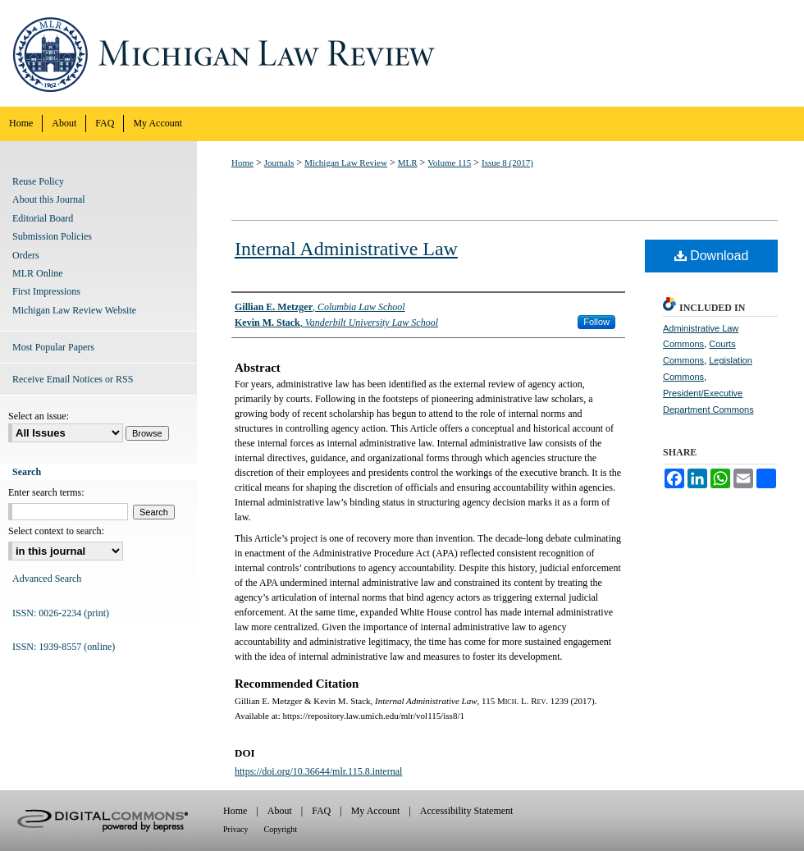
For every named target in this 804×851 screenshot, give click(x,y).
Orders (25, 255)
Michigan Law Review (402, 53)
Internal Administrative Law (346, 248)
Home (242, 162)
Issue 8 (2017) (507, 162)
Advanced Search (46, 578)
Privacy (236, 829)
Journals (279, 162)
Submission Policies (52, 236)
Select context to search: (56, 531)
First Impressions (46, 291)
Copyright (281, 829)
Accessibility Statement (467, 811)
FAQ (321, 811)
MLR (408, 162)
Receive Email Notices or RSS (72, 379)
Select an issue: (38, 416)
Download (711, 256)
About (279, 811)
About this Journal (48, 199)
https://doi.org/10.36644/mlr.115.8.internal (318, 771)
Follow (596, 322)
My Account (375, 811)
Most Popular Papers (53, 347)
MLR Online (37, 273)
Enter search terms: (46, 492)
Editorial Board (42, 218)
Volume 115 (449, 162)
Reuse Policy (38, 181)
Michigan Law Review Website (74, 310)
